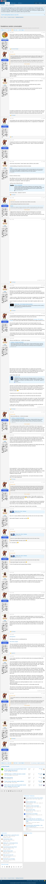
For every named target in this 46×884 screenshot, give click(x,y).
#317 (44, 550)
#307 (44, 197)
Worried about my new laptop (31, 813)
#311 (44, 338)
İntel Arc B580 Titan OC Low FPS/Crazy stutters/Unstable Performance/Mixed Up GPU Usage (35, 820)
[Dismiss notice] (44, 8)
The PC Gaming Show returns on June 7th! (9, 14)
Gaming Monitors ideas (30, 809)
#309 (44, 285)
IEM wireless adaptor (14, 641)
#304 (44, 118)
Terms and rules (29, 880)
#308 (44, 219)
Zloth (5, 778)
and (14, 48)
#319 (44, 592)
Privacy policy (35, 880)
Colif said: (12, 54)
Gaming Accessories (29, 808)
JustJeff (5, 775)
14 (14, 30)
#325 (44, 741)
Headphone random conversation (32, 805)
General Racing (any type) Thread (10, 846)
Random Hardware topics (31, 801)
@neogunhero (12, 636)
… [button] (6, 30)
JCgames (5, 771)
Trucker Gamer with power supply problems (14, 781)
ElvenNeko (6, 787)
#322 (44, 656)
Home (2, 3)
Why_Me (41, 774)
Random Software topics (8, 850)
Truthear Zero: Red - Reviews (20, 511)
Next (22, 30)
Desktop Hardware (15, 775)
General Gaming (14, 771)
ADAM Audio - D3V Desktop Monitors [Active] (23, 304)
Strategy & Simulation (7, 837)
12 (10, 30)
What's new (13, 3)
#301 (44, 32)
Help (39, 880)
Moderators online (28, 833)
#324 (44, 721)
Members (20, 3)
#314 (44, 482)
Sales (11, 167)
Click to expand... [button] (27, 63)
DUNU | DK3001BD (18, 185)
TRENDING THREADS (29, 796)
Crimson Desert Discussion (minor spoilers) (34, 797)
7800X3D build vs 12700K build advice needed (14, 774)
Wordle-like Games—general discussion (11, 835)
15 (16, 30)
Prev (3, 30)
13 (12, 30)
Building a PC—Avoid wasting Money (10, 842)
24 (19, 30)
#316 (44, 529)
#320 (44, 614)
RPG (12, 778)
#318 (44, 572)
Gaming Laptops (14, 782)
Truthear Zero (17, 376)
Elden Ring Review (8, 777)
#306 (44, 161)
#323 (44, 693)
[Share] (42, 32)
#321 (44, 634)
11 (8, 30)
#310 (44, 313)
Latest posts (4, 833)
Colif (41, 769)
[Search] (44, 3)
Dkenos (5, 782)
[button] (16, 3)
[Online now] (4, 37)
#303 (44, 78)
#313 (44, 435)
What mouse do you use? (8, 854)
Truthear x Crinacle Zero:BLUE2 (17, 342)
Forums (7, 3)
